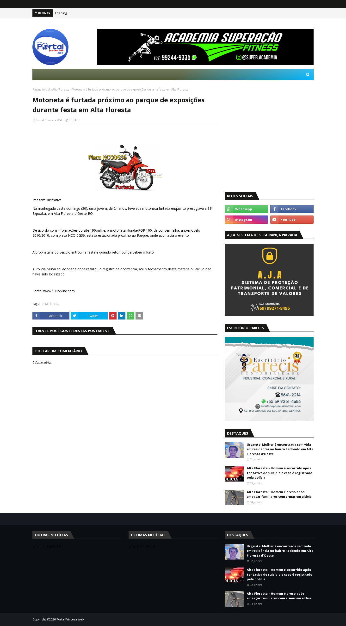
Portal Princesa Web (49, 120)
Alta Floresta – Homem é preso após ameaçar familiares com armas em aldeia (279, 494)
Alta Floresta (60, 89)
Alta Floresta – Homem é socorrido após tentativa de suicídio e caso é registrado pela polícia (279, 473)
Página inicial (41, 89)
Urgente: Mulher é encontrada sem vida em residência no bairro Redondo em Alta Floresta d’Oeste (280, 449)
